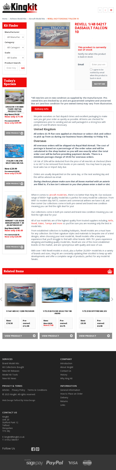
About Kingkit (66, 367)
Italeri (41, 223)
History (63, 374)
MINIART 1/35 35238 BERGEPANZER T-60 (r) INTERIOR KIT (14, 222)
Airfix (110, 220)
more (59, 223)
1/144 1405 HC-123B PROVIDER (20, 311)
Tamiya (48, 223)
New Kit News (9, 378)
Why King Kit (66, 378)
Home (4, 18)
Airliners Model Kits (18, 18)
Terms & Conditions (37, 390)
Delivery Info (41, 109)
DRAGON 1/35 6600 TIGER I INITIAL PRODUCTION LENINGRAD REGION (14, 110)
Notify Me (99, 84)
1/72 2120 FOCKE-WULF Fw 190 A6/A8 (57, 312)
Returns (64, 401)
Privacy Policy (18, 390)
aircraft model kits (58, 194)
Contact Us (65, 370)
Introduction (66, 363)
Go (23, 67)
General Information (70, 390)
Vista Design (29, 400)
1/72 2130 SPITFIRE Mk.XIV (94, 311)
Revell (34, 223)
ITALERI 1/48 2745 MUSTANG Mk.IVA (14, 161)
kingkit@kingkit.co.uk (14, 436)
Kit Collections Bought (13, 367)
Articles (5, 390)
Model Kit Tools (10, 374)
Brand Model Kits (10, 363)
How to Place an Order (71, 393)
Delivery (64, 397)
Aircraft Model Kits (37, 18)
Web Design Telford (11, 400)
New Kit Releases (10, 370)
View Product (14, 133)
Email (81, 64)
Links (62, 405)
